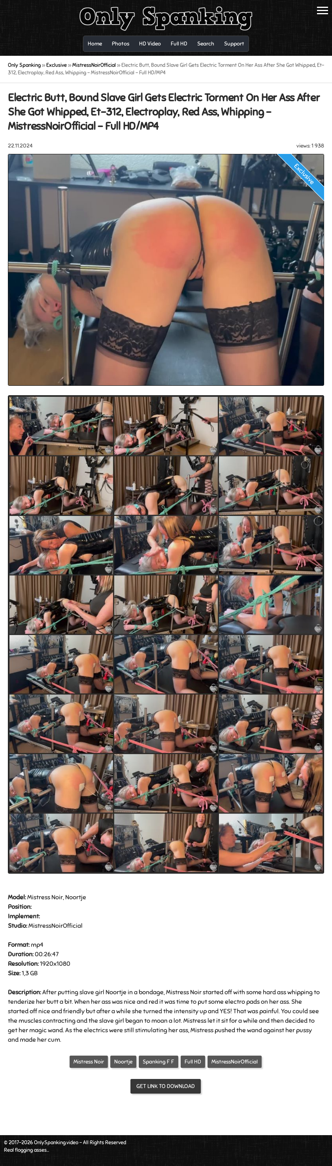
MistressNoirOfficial (234, 1061)
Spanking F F (158, 1061)
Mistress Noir (89, 1061)
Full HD (193, 1061)
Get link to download (165, 1086)
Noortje (123, 1061)
